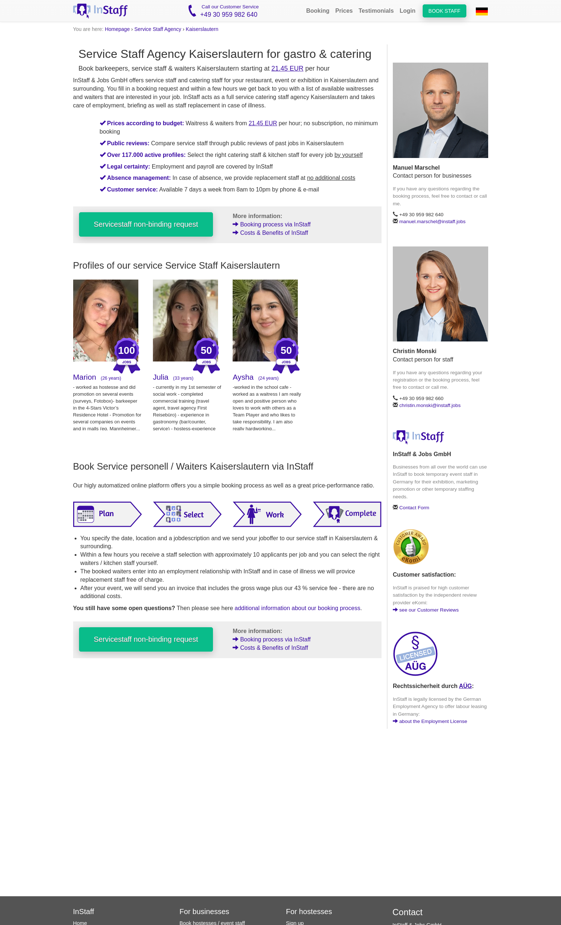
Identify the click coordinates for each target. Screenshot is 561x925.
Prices (344, 11)
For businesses (204, 912)
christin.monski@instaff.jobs (430, 405)
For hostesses (309, 912)
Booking (317, 11)
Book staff (444, 11)
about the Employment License (430, 721)
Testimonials (376, 11)
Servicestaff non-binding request (146, 224)
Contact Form (414, 507)
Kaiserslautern (202, 29)
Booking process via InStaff (272, 224)
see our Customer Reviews (426, 610)
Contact (407, 912)
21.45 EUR (287, 68)
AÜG (465, 686)
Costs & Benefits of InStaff (270, 233)
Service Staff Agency (157, 29)
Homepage (117, 29)
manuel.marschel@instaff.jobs (432, 221)
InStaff (83, 912)
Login (408, 11)
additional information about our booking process (297, 608)
